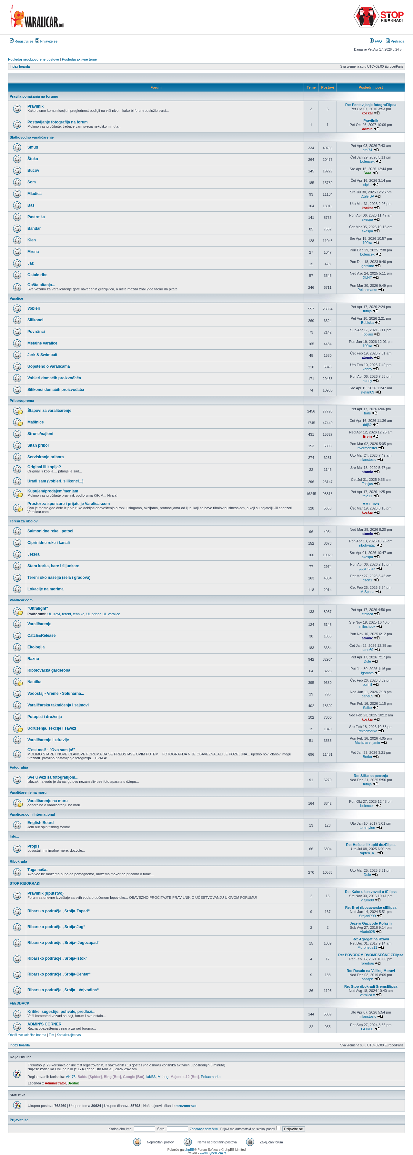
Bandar (34, 228)
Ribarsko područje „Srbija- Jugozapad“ (63, 942)
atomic (367, 357)
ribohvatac (367, 545)
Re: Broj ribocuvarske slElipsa (371, 907)
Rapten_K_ (367, 853)
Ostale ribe (37, 275)
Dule (367, 661)
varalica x (367, 995)
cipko (367, 185)
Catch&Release (41, 635)
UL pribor (93, 614)
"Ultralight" (37, 608)
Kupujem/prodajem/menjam (52, 491)
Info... (14, 836)
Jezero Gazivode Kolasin (371, 923)
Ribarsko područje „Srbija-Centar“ (59, 974)
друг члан (367, 568)
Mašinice (35, 422)
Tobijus (367, 334)
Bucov (33, 170)
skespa (367, 219)
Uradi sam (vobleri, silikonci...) (55, 481)
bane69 (367, 650)
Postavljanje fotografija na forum (57, 122)
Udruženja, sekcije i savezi (51, 728)
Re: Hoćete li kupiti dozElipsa (370, 845)
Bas (31, 205)
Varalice (16, 298)
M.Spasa (367, 592)
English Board (40, 822)
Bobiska (367, 323)
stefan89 (367, 392)
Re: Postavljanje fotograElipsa (370, 105)
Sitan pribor (38, 445)
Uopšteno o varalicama (48, 366)
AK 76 (71, 1077)
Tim (51, 1035)
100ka (367, 243)
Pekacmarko (367, 290)
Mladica (34, 193)
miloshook (367, 626)
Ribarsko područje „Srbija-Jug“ (56, 927)
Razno (33, 658)
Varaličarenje (39, 624)
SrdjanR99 (367, 916)
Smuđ (32, 147)
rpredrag (367, 963)
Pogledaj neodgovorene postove (33, 59)
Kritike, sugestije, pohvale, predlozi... (61, 1011)
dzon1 (367, 580)
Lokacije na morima (45, 589)
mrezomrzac (186, 1106)
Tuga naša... (38, 870)
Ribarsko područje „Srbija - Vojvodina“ (63, 990)
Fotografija (19, 767)
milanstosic (367, 459)
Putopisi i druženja (44, 716)
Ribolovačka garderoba (48, 670)
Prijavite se (46, 41)
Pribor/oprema (22, 401)
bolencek (367, 161)
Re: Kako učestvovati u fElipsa (371, 892)
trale (367, 413)
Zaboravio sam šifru (204, 1129)
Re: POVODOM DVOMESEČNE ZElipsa (370, 955)
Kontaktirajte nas (69, 1035)
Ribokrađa (18, 861)
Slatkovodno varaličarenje (32, 137)
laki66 (151, 1077)
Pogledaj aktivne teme (79, 59)
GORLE (367, 1029)
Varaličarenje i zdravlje (48, 740)
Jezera (33, 554)
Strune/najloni (40, 434)
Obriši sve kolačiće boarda (27, 1035)
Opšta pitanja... (41, 285)
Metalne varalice (42, 343)
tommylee (367, 828)
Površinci (36, 331)
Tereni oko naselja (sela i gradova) (58, 577)
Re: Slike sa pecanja (371, 776)
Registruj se (21, 41)
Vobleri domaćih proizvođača (54, 378)
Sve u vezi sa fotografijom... (52, 777)
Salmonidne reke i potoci (50, 531)
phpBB (189, 1149)
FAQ (376, 41)
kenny (367, 369)
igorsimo (367, 266)
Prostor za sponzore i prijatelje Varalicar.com (68, 503)
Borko (367, 757)
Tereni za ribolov (24, 521)
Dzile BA (367, 196)
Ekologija (36, 647)
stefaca (367, 614)
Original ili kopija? (44, 467)
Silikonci (35, 320)
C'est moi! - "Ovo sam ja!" (51, 750)
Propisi (34, 846)
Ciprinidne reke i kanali (48, 542)
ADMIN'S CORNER (44, 1024)
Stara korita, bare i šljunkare (53, 566)
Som (31, 182)
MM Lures (370, 504)
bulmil (367, 684)
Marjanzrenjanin (367, 742)
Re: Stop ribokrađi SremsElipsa (370, 986)
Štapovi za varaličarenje (49, 410)
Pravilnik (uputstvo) (45, 893)
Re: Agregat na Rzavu (371, 939)
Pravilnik (35, 106)
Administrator (55, 1083)
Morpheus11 (367, 947)
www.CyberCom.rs (213, 1153)
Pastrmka (36, 217)
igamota (367, 673)
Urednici (74, 1083)
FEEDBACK (19, 1003)
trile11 (367, 496)
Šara (367, 173)
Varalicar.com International (32, 814)
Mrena (33, 251)
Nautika (34, 682)
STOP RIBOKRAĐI (25, 883)
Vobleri (33, 308)
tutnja (367, 311)
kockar (367, 113)
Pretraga (395, 41)
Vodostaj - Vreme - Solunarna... (55, 693)
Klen (31, 240)
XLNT (367, 277)
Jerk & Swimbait (42, 355)
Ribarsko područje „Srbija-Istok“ (57, 958)
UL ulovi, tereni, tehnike (66, 614)
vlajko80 (367, 900)
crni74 (367, 150)
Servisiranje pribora (45, 457)
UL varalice (111, 614)
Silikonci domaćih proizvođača (55, 389)
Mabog (163, 1077)
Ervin (367, 436)
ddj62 (367, 425)
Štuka (32, 159)
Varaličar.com (21, 600)
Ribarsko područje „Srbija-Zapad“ (58, 911)
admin (367, 129)
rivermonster (367, 448)
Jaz (30, 263)
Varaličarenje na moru (28, 792)
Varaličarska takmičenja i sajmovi (58, 705)
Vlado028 (367, 932)
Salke (367, 708)
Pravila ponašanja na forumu (34, 96)
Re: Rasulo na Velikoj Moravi (371, 971)
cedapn (367, 979)
